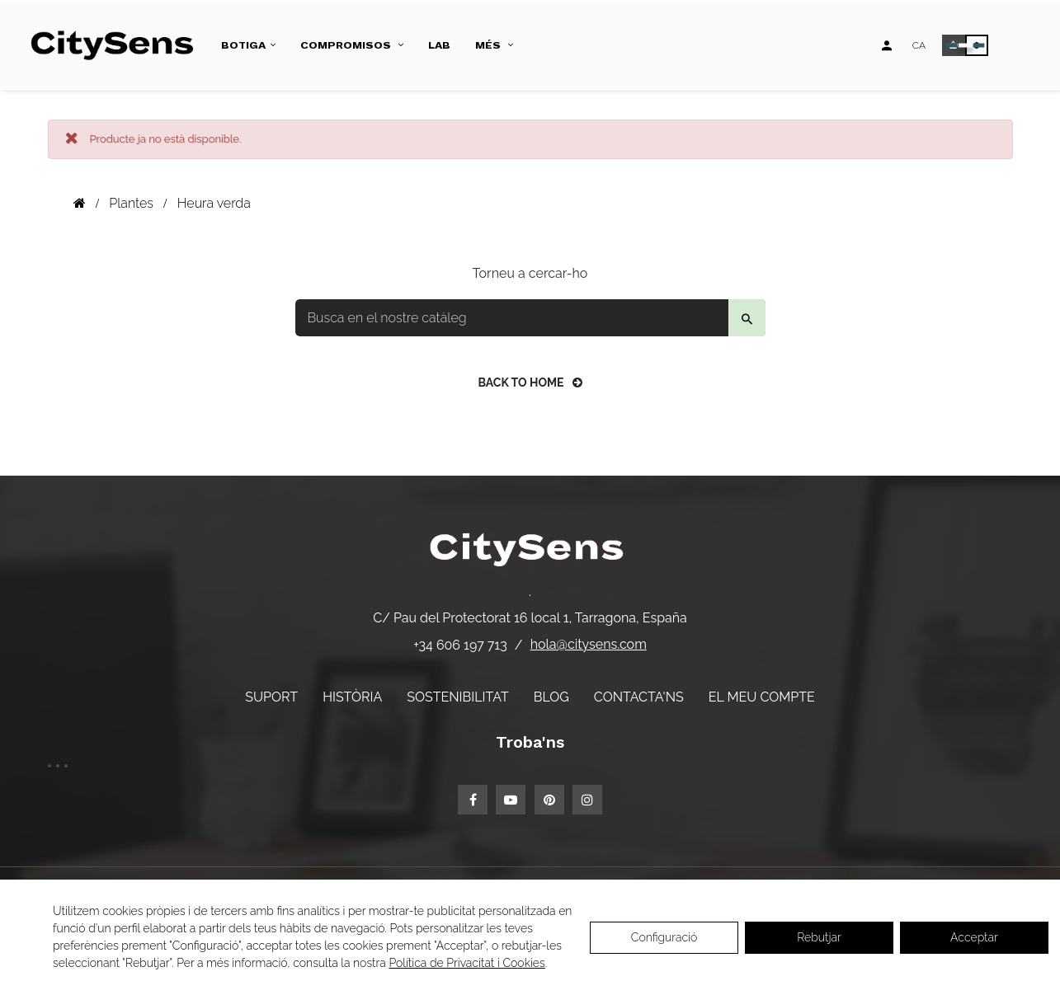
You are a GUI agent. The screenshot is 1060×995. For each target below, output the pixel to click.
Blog (551, 697)
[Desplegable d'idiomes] (919, 45)
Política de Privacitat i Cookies (466, 962)
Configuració (664, 937)
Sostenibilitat (457, 697)
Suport (271, 697)
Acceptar (974, 937)
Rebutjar (819, 937)
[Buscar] (530, 317)
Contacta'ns (639, 697)
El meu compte (762, 697)
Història (352, 697)
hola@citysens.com (588, 644)
